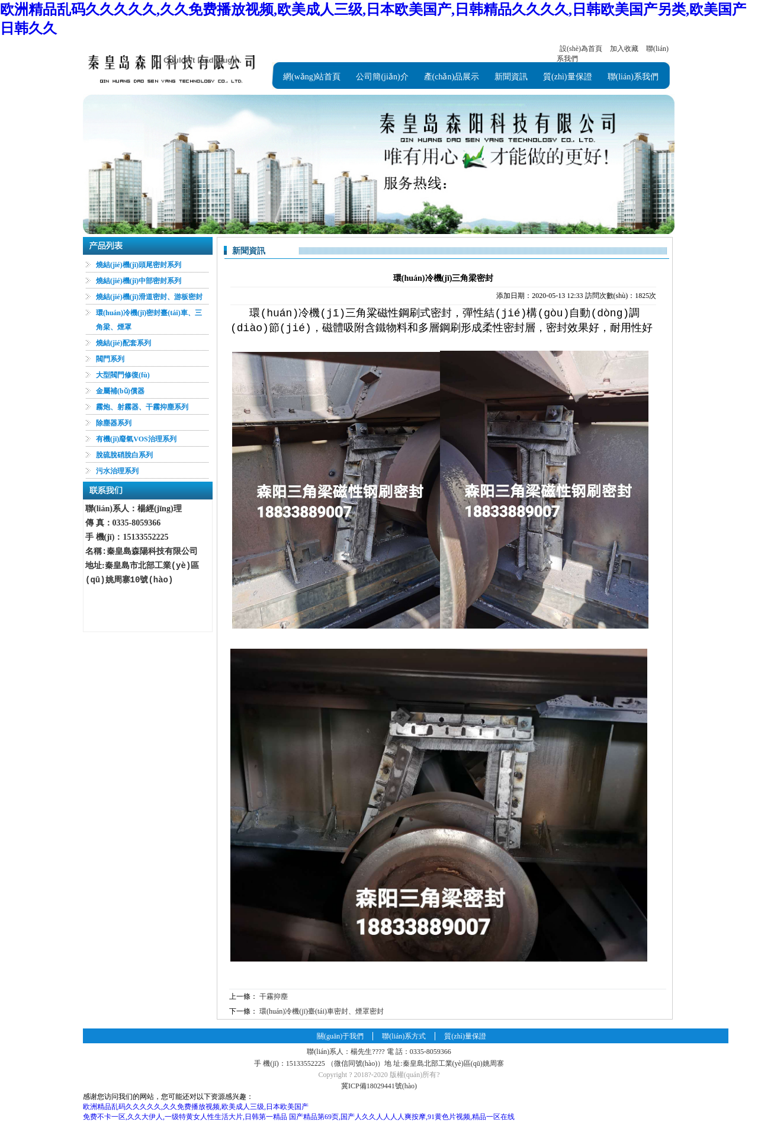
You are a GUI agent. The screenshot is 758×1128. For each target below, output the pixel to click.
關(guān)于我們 (340, 1036)
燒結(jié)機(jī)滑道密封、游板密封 (149, 297)
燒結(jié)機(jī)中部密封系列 (138, 281)
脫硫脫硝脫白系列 (124, 455)
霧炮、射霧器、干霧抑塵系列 (142, 407)
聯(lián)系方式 (404, 1036)
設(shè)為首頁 (581, 48)
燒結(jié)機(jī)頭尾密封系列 (138, 265)
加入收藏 (624, 48)
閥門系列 (110, 359)
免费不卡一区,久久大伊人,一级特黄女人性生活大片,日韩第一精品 (185, 1117)
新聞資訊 (511, 76)
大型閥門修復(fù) (123, 375)
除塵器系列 (113, 423)
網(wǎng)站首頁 (312, 76)
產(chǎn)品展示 (452, 76)
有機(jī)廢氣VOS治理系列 (136, 439)
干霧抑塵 (273, 996)
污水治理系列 (117, 471)
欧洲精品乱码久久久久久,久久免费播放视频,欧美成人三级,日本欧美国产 (196, 1107)
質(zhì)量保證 (567, 76)
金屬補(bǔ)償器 (120, 391)
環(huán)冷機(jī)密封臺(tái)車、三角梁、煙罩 (149, 320)
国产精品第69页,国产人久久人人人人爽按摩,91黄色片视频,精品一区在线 (402, 1117)
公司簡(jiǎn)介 (382, 76)
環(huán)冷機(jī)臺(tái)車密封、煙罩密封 (321, 1011)
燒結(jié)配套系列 (123, 343)
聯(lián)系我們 (633, 76)
